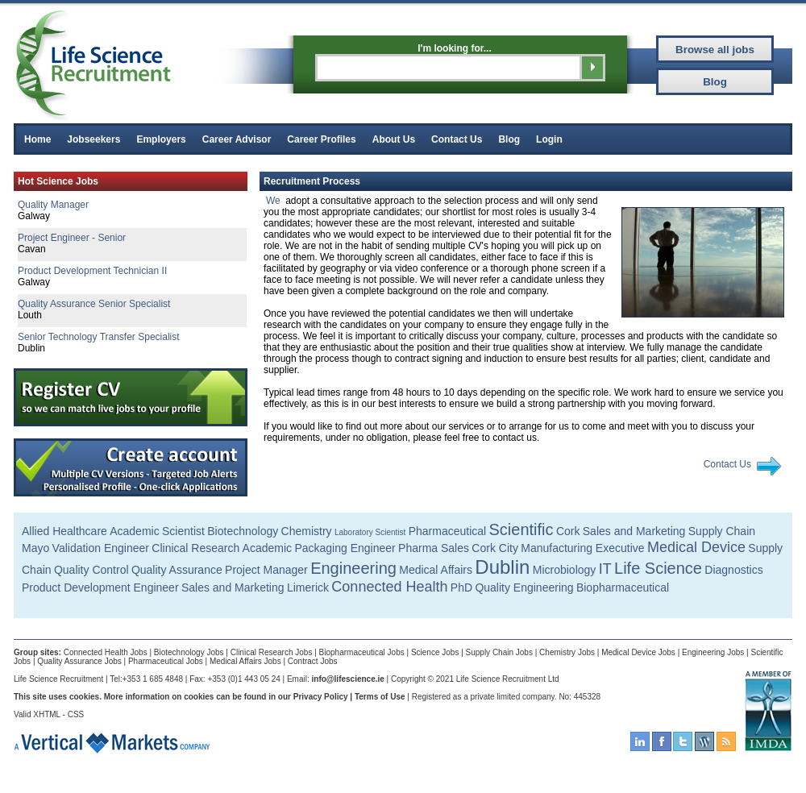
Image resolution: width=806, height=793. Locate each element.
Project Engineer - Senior (72, 237)
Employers (160, 139)
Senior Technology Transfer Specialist (99, 337)
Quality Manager (53, 204)
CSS (76, 714)
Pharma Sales (433, 548)
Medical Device (696, 547)
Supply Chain (721, 531)
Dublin (502, 567)
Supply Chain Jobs (499, 652)
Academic (134, 531)
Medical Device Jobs (638, 652)
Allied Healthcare (64, 531)
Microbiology (564, 569)
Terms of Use (380, 696)
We (273, 200)
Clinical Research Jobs (272, 652)
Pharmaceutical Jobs (165, 661)
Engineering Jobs (713, 652)
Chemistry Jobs (567, 652)
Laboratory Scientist (369, 532)
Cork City (495, 548)
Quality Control (91, 569)
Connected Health (389, 587)
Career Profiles (321, 139)
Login (549, 139)
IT (605, 569)
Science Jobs (435, 652)
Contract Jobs (313, 661)
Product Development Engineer (100, 587)
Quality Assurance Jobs (79, 661)
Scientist (183, 531)
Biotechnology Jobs (189, 652)
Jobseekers (93, 139)
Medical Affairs (435, 569)
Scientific (521, 529)
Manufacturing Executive (582, 548)
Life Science (658, 568)
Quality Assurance (176, 569)
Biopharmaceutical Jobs (362, 652)
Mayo (35, 548)
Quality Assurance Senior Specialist (94, 303)
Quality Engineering (524, 587)
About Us (393, 139)
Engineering (353, 568)
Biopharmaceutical (622, 587)
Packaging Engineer (344, 548)
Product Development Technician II (92, 270)
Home (37, 139)
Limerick (308, 587)
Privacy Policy (320, 696)
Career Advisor (237, 139)
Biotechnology (242, 531)
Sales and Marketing (634, 531)
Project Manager (266, 569)
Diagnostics (733, 569)
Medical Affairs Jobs (245, 661)
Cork (568, 531)
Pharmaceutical (448, 531)
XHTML (46, 714)
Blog (509, 139)
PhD (461, 587)
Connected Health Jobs (105, 652)
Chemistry (306, 531)
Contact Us (456, 139)
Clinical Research (195, 548)
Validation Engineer (100, 548)
